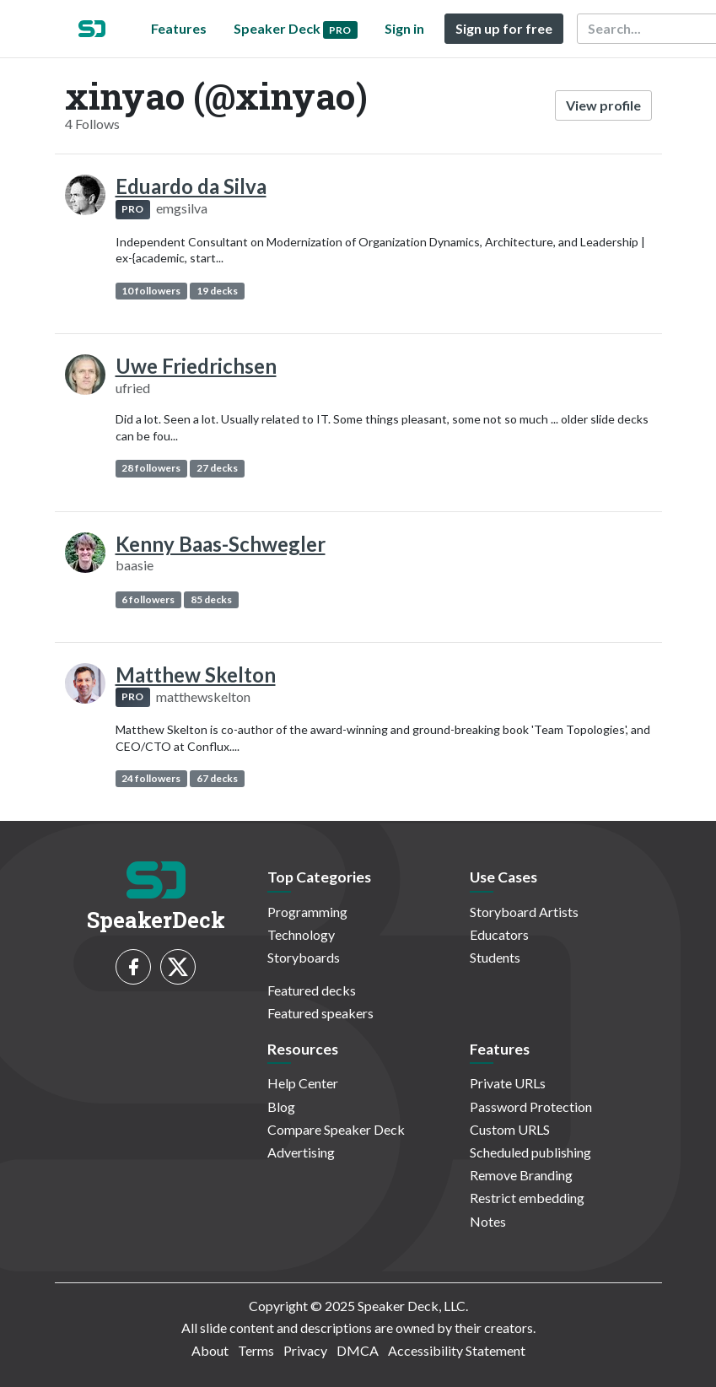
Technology (301, 934)
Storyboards (303, 957)
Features (179, 28)
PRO (132, 208)
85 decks (211, 599)
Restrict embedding (527, 1198)
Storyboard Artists (524, 912)
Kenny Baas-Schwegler (221, 544)
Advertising (301, 1152)
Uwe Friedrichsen (196, 365)
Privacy (305, 1350)
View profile (603, 105)
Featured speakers (320, 1013)
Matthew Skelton (196, 674)
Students (495, 957)
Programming (307, 912)
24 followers (150, 778)
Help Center (302, 1083)
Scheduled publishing (530, 1152)
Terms (256, 1350)
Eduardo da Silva (191, 186)
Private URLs (508, 1083)
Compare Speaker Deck (336, 1129)
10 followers (150, 290)
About (210, 1350)
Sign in (404, 28)
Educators (499, 934)
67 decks (217, 778)
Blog (281, 1106)
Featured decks (311, 990)
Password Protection (531, 1106)
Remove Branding (521, 1175)
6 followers (148, 599)
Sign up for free (503, 28)
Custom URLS (510, 1129)
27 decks (217, 467)
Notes (488, 1221)
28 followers (150, 467)
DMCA (357, 1350)
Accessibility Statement (456, 1350)
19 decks (217, 290)
